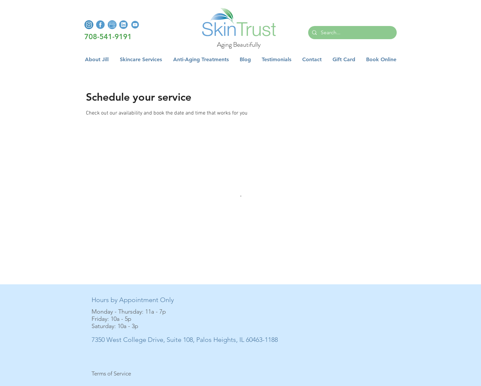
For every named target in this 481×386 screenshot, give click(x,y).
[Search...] (352, 32)
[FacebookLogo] (100, 24)
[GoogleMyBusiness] (112, 24)
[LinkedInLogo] (123, 24)
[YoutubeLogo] (135, 24)
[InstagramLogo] (89, 24)
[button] (141, 59)
